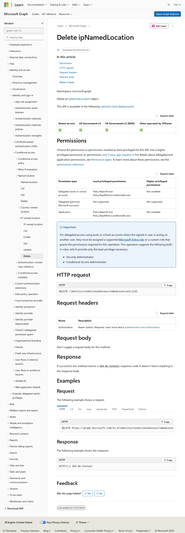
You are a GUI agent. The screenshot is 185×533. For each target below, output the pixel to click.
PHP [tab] (114, 409)
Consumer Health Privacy (98, 530)
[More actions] (173, 26)
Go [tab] (79, 409)
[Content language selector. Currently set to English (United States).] (18, 522)
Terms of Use (125, 530)
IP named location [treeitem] (33, 224)
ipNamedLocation (79, 99)
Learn (60, 25)
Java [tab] (89, 409)
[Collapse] (42, 23)
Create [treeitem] (27, 237)
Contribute (60, 530)
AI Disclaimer (10, 530)
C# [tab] (71, 409)
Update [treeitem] (27, 249)
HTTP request (67, 67)
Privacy (74, 530)
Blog (45, 530)
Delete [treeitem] (24, 201)
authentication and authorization (142, 327)
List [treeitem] (22, 188)
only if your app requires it (118, 154)
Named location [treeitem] (29, 182)
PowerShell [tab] (127, 409)
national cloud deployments (117, 106)
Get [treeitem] (23, 194)
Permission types (101, 159)
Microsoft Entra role (131, 239)
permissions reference (70, 164)
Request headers (68, 72)
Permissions (66, 63)
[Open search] (168, 5)
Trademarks (142, 530)
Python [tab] (142, 409)
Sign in (177, 4)
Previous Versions (30, 530)
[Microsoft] (6, 4)
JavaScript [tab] (101, 409)
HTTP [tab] (62, 409)
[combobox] (23, 30)
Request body (67, 76)
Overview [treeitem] (17, 76)
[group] (116, 428)
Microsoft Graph (77, 25)
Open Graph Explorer (167, 14)
